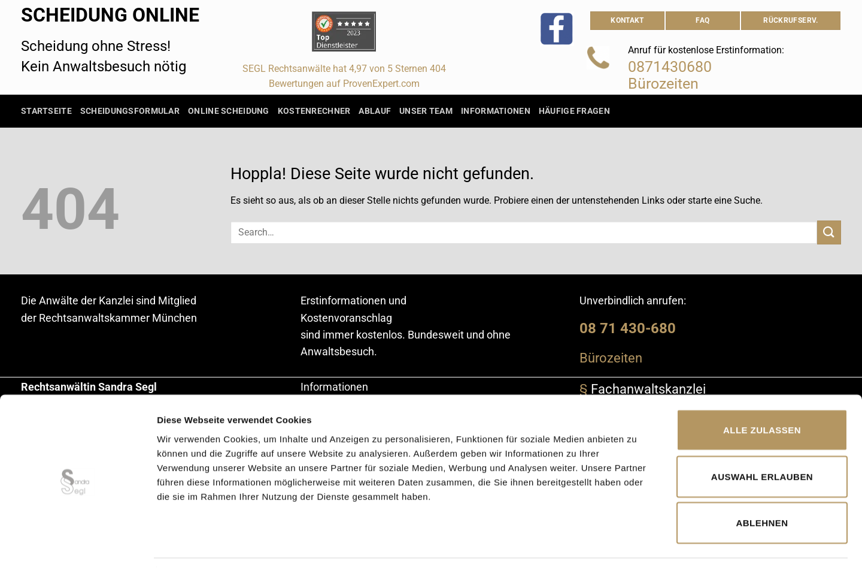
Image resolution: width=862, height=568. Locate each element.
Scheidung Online (110, 15)
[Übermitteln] (829, 232)
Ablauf (375, 111)
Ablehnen (762, 486)
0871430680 (670, 66)
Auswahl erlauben (762, 439)
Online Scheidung (228, 111)
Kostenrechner (314, 111)
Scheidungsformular (130, 111)
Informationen (495, 111)
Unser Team (426, 111)
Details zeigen (636, 544)
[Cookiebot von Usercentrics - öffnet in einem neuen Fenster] (77, 545)
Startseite (46, 111)
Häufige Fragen (574, 111)
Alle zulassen (762, 393)
